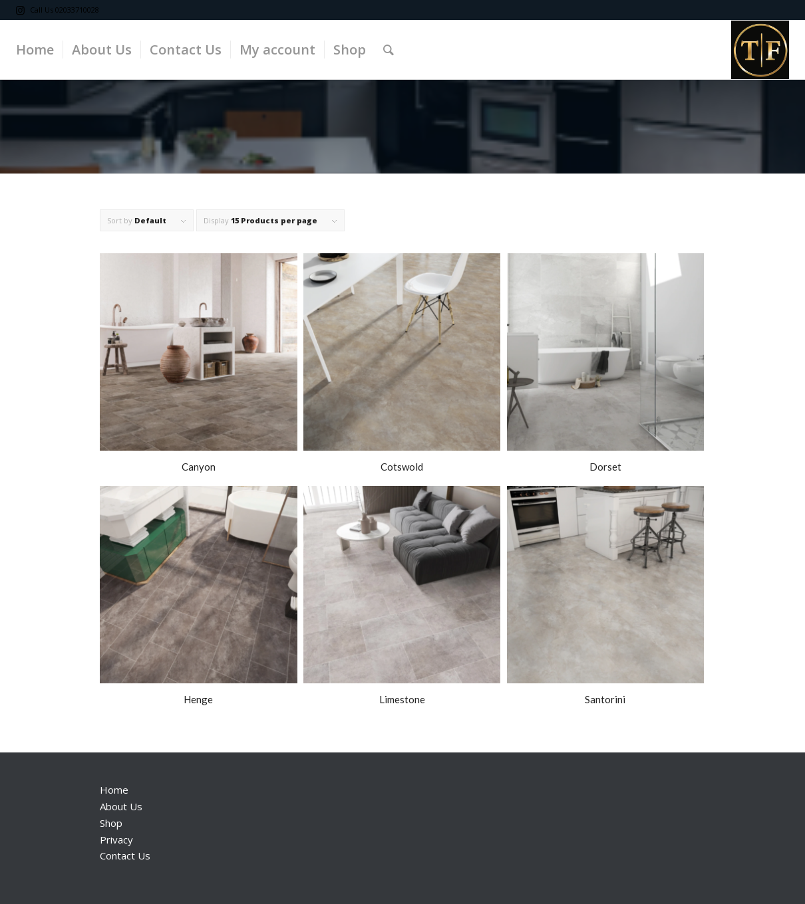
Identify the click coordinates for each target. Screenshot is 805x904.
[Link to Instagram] (20, 10)
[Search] (388, 50)
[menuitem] (35, 50)
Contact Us (125, 855)
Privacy (116, 839)
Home (114, 789)
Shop (111, 823)
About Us (121, 806)
